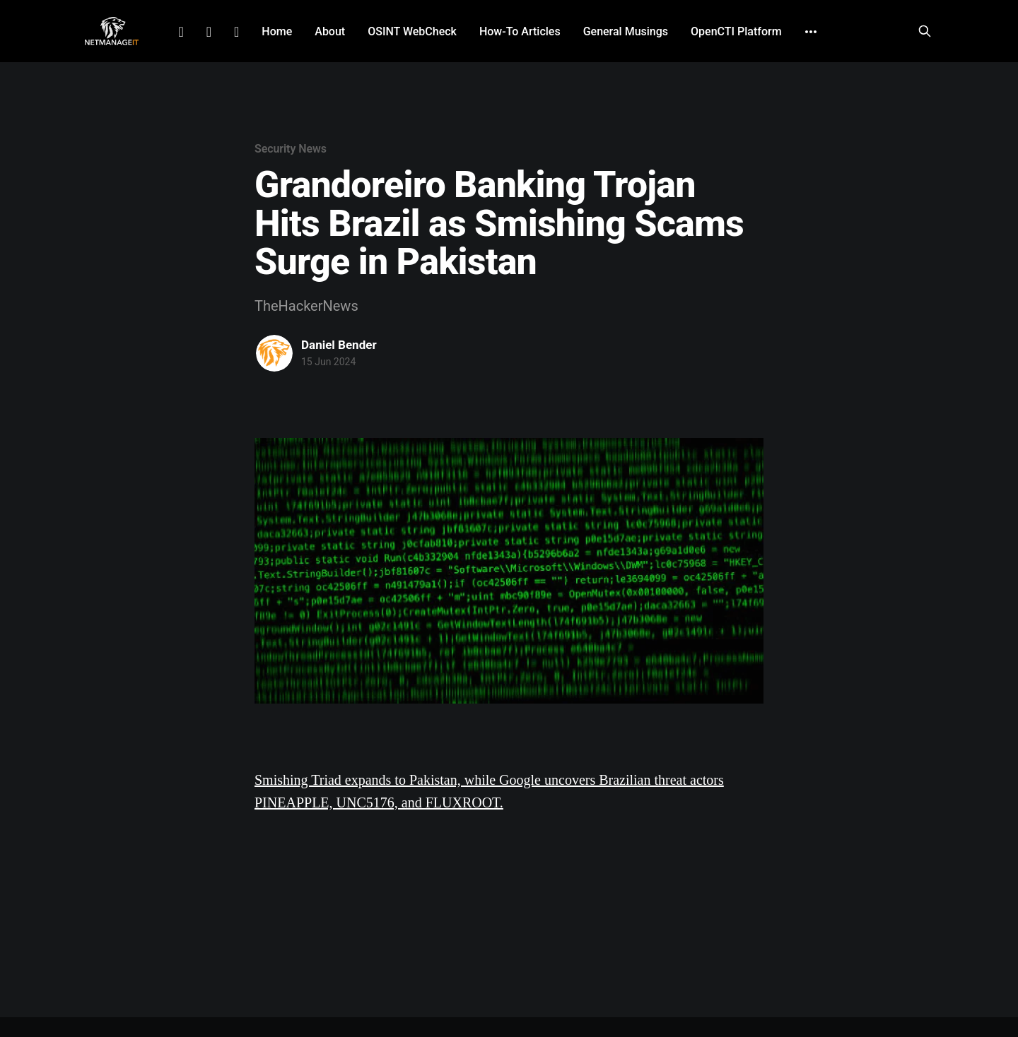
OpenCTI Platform (736, 31)
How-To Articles (520, 31)
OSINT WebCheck (412, 31)
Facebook (208, 32)
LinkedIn (180, 32)
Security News (291, 148)
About (330, 31)
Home (277, 31)
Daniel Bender (339, 345)
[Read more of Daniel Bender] (274, 353)
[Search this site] (924, 31)
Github (236, 32)
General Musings (625, 31)
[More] (810, 31)
